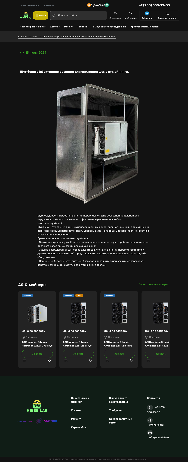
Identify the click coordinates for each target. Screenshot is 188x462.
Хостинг (76, 410)
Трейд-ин (115, 410)
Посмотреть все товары (153, 284)
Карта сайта (78, 427)
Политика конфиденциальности (131, 459)
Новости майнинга (30, 5)
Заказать (37, 353)
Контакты (49, 5)
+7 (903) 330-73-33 (154, 5)
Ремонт (76, 418)
